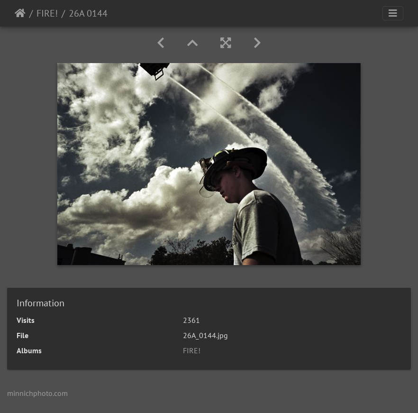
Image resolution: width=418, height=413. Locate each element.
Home (20, 13)
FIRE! (47, 13)
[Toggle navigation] (392, 13)
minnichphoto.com (37, 393)
